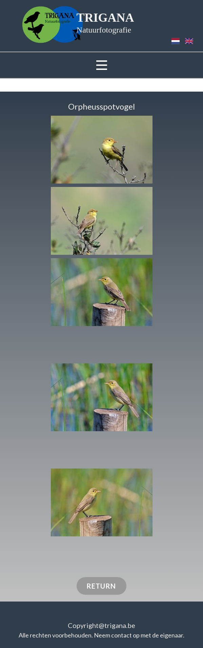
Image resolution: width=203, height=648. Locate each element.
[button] (102, 150)
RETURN (101, 586)
